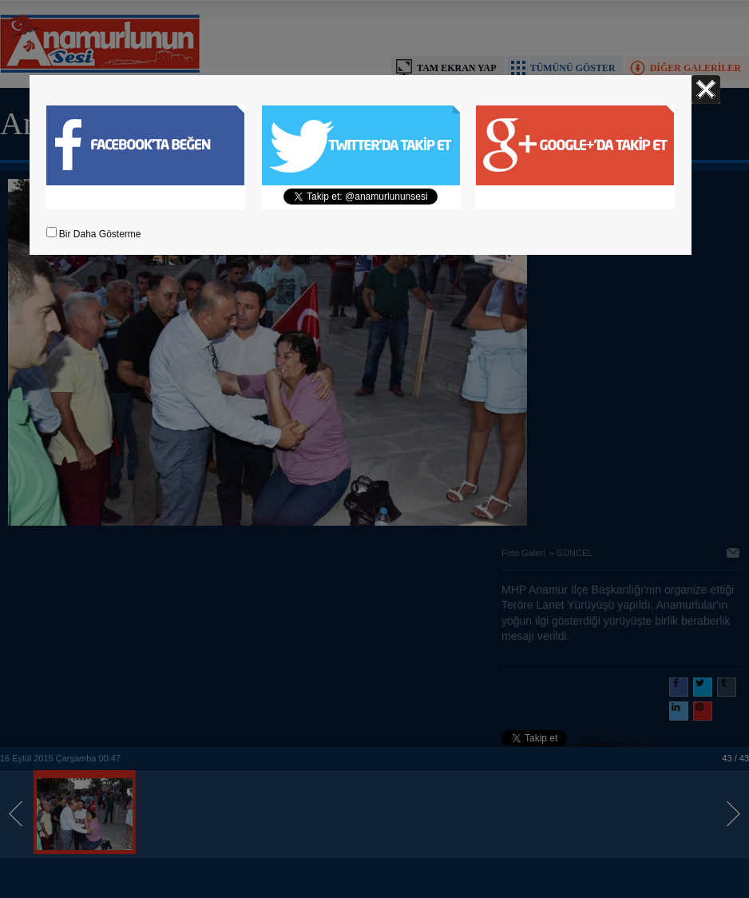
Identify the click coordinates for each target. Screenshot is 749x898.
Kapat (706, 89)
